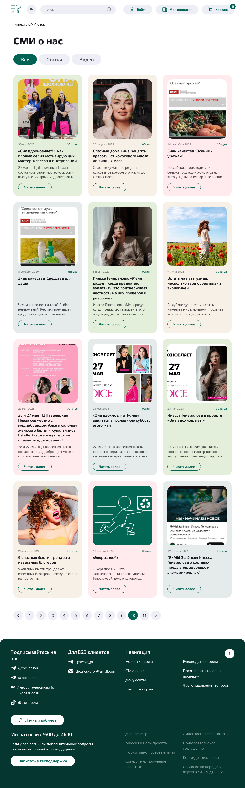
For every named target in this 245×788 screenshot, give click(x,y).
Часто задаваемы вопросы (206, 685)
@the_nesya (24, 668)
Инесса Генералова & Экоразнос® (32, 689)
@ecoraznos (24, 677)
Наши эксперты (139, 689)
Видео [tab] (86, 59)
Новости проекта (140, 661)
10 (133, 615)
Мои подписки (177, 9)
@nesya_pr (81, 662)
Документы (135, 680)
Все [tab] (25, 59)
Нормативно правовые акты (150, 752)
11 (144, 615)
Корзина (221, 8)
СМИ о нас (36, 24)
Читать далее (35, 187)
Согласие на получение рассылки (145, 764)
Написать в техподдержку (42, 761)
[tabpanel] (122, 346)
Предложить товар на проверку (202, 673)
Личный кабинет (37, 720)
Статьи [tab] (54, 59)
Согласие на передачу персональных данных (203, 769)
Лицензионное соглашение (206, 733)
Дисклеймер (136, 733)
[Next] (156, 615)
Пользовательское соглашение (199, 745)
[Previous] (18, 615)
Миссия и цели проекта (146, 742)
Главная (19, 24)
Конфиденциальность (202, 757)
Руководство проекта (202, 661)
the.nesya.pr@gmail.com (92, 671)
